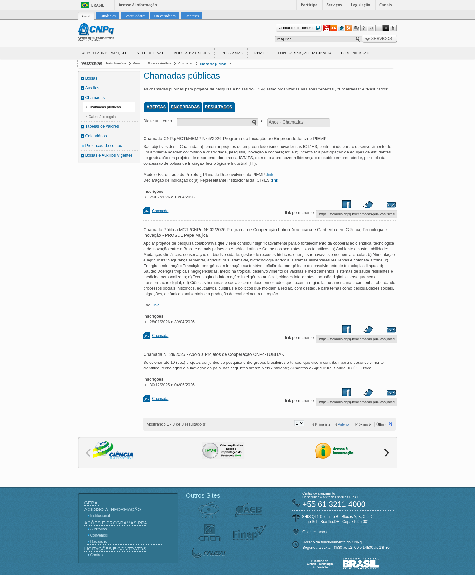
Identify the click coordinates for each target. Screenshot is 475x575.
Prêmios (260, 53)
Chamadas (185, 63)
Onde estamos (314, 532)
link (270, 174)
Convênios (99, 535)
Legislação (360, 4)
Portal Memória (116, 63)
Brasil (97, 5)
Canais (385, 4)
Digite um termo (157, 121)
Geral (136, 63)
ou (263, 121)
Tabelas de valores (102, 126)
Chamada (160, 211)
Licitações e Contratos (115, 548)
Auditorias (98, 529)
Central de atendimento (300, 28)
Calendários (96, 136)
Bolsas (91, 78)
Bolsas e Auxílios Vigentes (109, 155)
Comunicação (355, 53)
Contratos (98, 555)
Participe (309, 4)
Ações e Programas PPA (115, 522)
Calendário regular (103, 117)
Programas (231, 53)
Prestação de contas (103, 145)
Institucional (149, 53)
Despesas (98, 541)
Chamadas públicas (213, 64)
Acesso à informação (138, 4)
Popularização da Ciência (304, 53)
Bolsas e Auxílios (192, 53)
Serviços (334, 4)
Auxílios (92, 87)
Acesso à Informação (104, 53)
